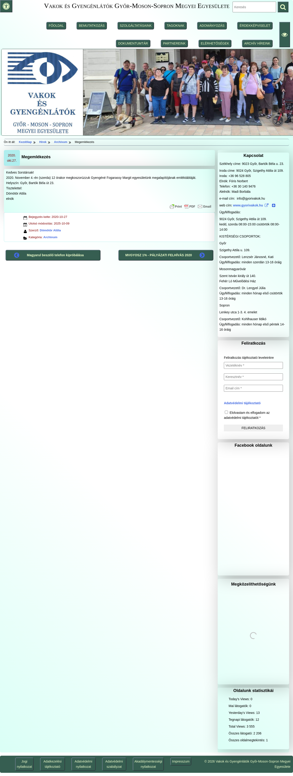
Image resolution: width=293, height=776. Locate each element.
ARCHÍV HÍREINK (257, 43)
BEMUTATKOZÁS (91, 25)
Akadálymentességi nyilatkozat (148, 764)
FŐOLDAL (56, 25)
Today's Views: (240, 699)
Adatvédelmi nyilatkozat (83, 764)
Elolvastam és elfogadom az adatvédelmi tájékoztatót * (247, 415)
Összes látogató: (241, 733)
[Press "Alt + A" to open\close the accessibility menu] (6, 6)
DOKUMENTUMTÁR (133, 43)
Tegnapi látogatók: (242, 719)
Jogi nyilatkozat (24, 764)
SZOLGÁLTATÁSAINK (136, 25)
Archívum (50, 237)
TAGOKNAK (175, 25)
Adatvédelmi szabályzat (114, 764)
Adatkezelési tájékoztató (52, 764)
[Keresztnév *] (253, 376)
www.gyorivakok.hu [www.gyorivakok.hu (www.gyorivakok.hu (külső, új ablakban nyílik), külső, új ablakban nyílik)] (254, 205)
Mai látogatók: (239, 706)
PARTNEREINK (174, 43)
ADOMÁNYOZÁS (212, 25)
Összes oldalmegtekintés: (247, 740)
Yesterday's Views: (242, 713)
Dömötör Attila (50, 230)
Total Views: (238, 726)
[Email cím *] (253, 388)
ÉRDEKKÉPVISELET (255, 25)
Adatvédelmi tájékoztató (242, 403)
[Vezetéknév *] (253, 365)
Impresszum (181, 761)
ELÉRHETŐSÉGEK (215, 43)
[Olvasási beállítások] (284, 34)
